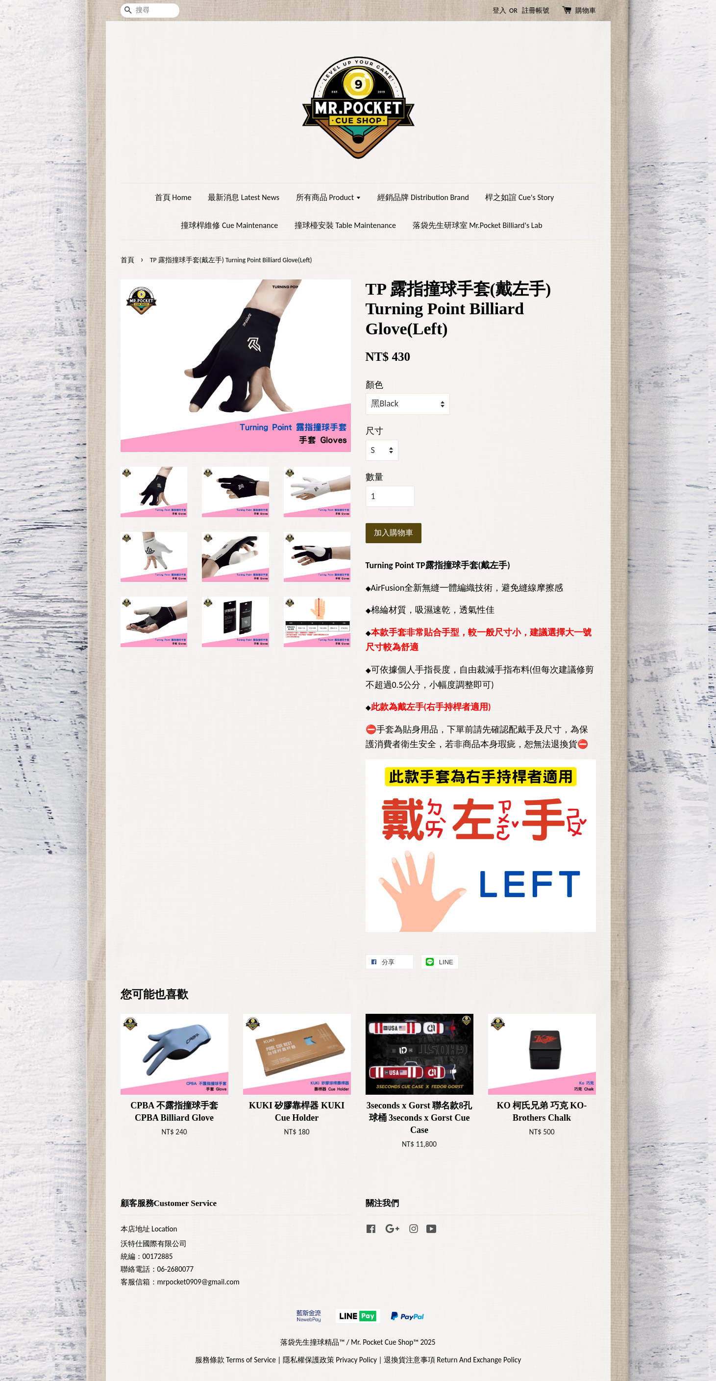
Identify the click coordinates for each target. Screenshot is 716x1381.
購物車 (585, 10)
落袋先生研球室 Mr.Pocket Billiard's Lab (478, 225)
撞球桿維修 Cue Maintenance (229, 225)
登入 (499, 10)
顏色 (374, 384)
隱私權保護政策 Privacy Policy (330, 1359)
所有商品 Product (328, 197)
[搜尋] (150, 10)
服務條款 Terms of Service (235, 1359)
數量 (374, 477)
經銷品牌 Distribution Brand (423, 197)
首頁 (127, 260)
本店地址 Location (149, 1228)
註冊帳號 (535, 10)
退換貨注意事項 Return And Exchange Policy (452, 1359)
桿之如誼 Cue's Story (519, 197)
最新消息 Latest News (243, 197)
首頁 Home (173, 197)
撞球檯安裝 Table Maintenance (345, 225)
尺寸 (374, 431)
